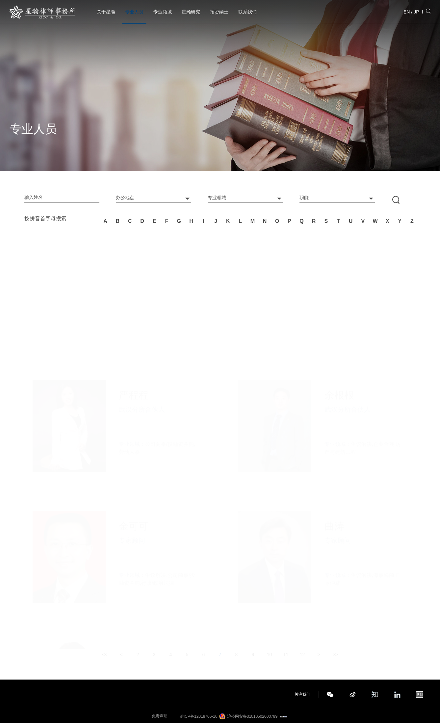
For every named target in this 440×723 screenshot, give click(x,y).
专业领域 (162, 11)
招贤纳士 (219, 11)
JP (416, 11)
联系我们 (247, 11)
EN (406, 11)
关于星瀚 (106, 11)
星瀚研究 (191, 11)
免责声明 (160, 716)
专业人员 (134, 11)
